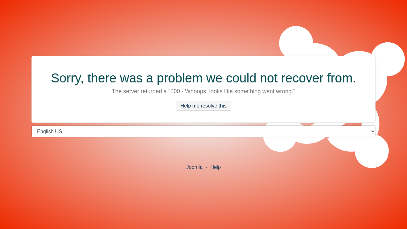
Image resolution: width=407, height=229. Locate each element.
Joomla (194, 167)
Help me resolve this (204, 105)
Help (215, 167)
